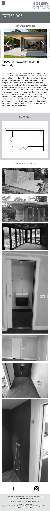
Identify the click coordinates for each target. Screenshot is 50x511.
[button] (19, 55)
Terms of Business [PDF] (33, 501)
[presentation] (12, 43)
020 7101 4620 (35, 497)
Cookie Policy (21, 501)
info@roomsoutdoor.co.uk (25, 498)
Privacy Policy (13, 501)
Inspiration (20, 26)
